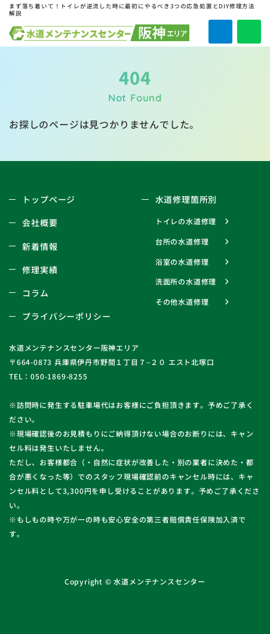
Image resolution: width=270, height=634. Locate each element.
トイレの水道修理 (185, 221)
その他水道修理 (182, 301)
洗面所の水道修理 (185, 281)
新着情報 (39, 246)
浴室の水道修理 (182, 261)
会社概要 (39, 222)
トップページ (48, 199)
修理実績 (39, 270)
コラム (35, 293)
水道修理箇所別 (186, 199)
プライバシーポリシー (66, 316)
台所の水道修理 (182, 241)
